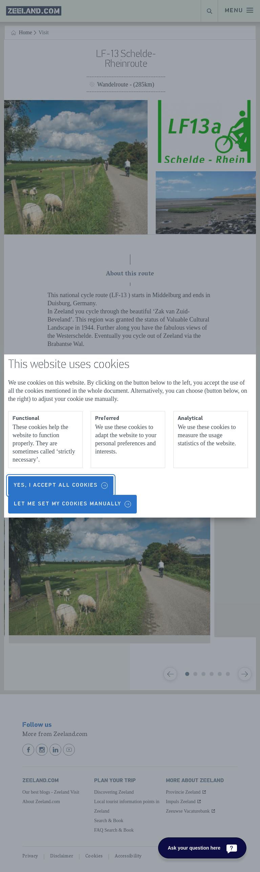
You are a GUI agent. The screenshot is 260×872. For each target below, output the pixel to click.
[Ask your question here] (202, 847)
